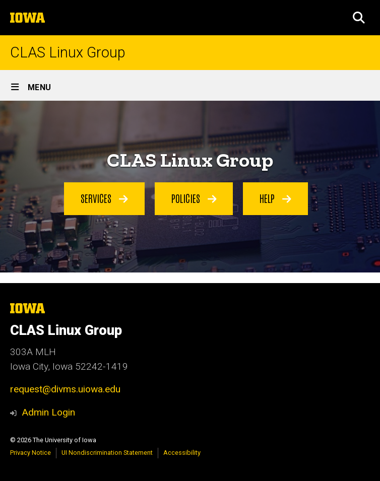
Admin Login (48, 412)
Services (104, 197)
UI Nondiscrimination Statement (107, 452)
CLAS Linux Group (67, 52)
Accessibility (182, 452)
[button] (359, 17)
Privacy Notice (30, 452)
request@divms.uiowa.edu (65, 389)
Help (275, 197)
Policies (194, 197)
